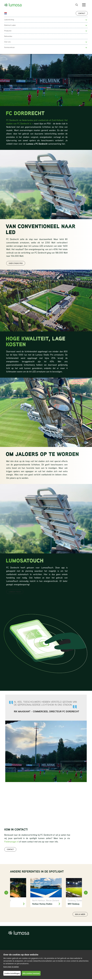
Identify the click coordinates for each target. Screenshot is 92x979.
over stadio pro (16, 263)
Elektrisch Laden (10, 25)
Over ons (7, 42)
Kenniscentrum (9, 47)
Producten (7, 31)
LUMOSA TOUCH (15, 592)
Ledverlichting (9, 20)
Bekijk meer (80, 914)
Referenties (8, 36)
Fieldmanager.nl (11, 841)
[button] (86, 19)
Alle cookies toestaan (31, 973)
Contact (81, 13)
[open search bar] (76, 4)
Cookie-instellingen (12, 973)
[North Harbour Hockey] (46, 892)
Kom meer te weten (11, 967)
